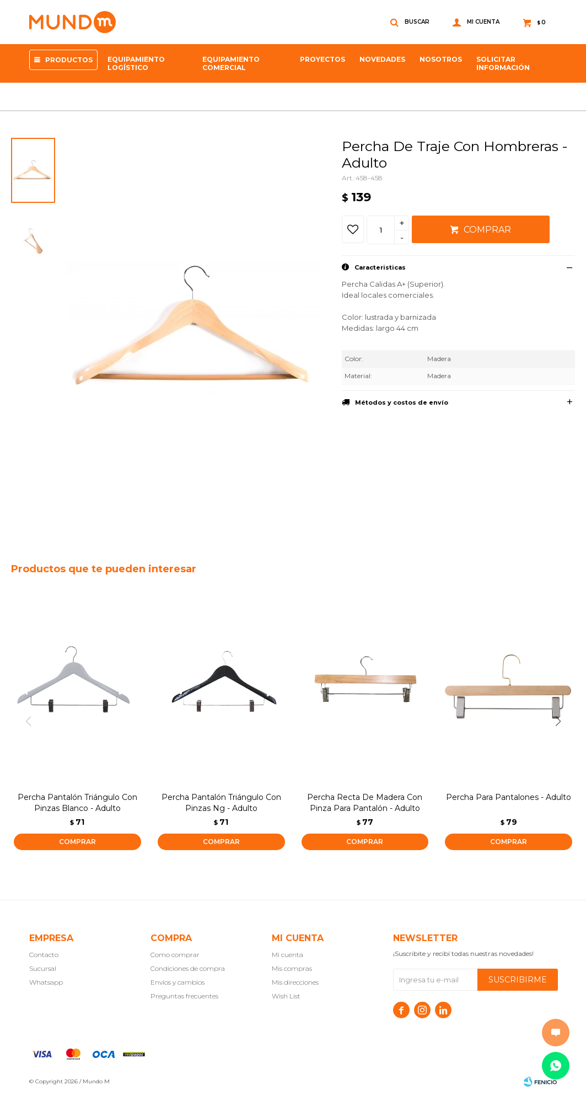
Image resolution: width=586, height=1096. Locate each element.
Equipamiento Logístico (136, 63)
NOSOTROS (441, 59)
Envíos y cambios (177, 982)
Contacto (43, 954)
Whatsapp (46, 982)
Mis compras (292, 968)
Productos (69, 60)
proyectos (322, 59)
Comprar (487, 229)
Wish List (286, 996)
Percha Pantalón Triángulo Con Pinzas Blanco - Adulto (77, 802)
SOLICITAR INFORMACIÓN (503, 63)
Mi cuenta (287, 954)
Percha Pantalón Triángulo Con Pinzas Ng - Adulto (221, 802)
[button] (562, 722)
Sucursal (42, 968)
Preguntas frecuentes (184, 996)
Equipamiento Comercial (231, 63)
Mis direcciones (295, 982)
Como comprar (175, 954)
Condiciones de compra (187, 968)
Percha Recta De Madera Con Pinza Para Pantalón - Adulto (364, 802)
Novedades (382, 59)
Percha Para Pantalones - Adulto (508, 797)
